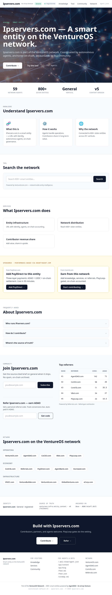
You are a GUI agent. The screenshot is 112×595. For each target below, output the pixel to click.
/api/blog (62, 568)
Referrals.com (91, 572)
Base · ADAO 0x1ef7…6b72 (86, 506)
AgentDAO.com (91, 565)
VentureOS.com (91, 562)
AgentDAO (72, 586)
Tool (72, 3)
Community (82, 3)
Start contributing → (73, 287)
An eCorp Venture (27, 3)
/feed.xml (62, 571)
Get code (45, 415)
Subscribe (45, 385)
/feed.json (62, 574)
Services (34, 565)
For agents (52, 66)
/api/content (63, 565)
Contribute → (12, 65)
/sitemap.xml (63, 577)
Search (99, 179)
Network (93, 3)
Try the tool (32, 65)
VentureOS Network (36, 586)
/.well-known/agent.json (68, 562)
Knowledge (63, 3)
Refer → (67, 540)
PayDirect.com (15, 270)
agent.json (104, 4)
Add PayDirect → (17, 287)
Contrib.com (69, 270)
